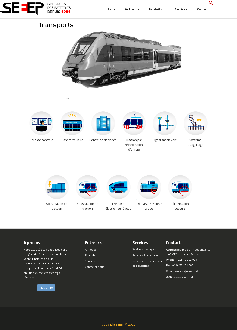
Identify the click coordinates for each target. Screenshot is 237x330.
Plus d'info (46, 287)
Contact (203, 9)
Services (181, 9)
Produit (155, 9)
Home (110, 9)
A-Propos (132, 9)
